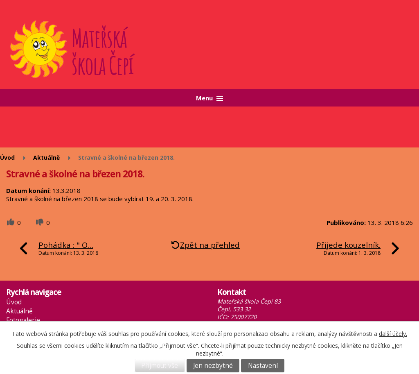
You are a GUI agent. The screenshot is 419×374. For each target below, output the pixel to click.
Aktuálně (46, 157)
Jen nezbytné (213, 365)
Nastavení (263, 365)
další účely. (393, 334)
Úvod (7, 157)
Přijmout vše (159, 365)
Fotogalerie (23, 319)
